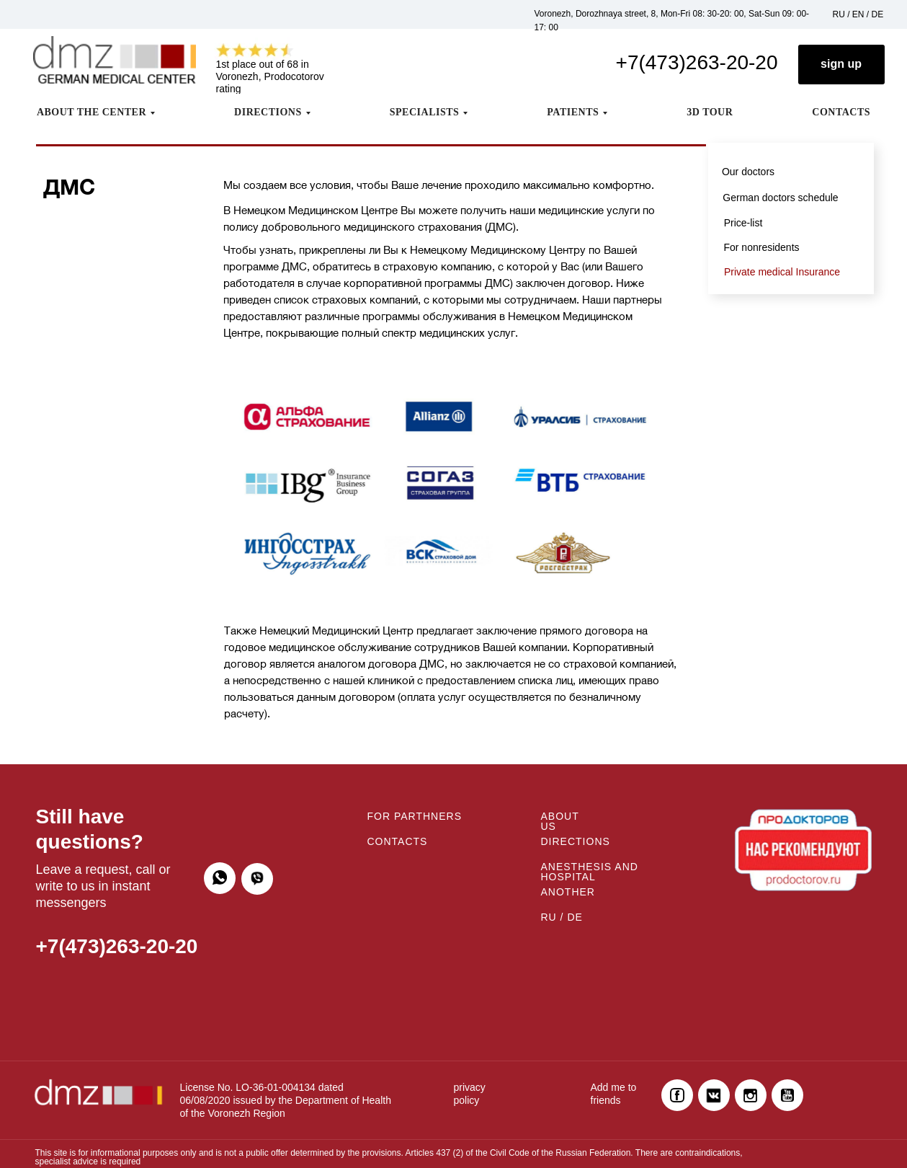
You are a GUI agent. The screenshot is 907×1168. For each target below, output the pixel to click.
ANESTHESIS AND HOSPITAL (589, 872)
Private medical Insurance (782, 272)
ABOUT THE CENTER (91, 112)
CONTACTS (841, 112)
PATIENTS (573, 112)
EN (858, 14)
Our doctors (748, 171)
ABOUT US (560, 821)
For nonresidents (761, 247)
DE (878, 14)
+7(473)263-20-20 (697, 62)
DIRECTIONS (268, 112)
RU (839, 14)
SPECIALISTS (425, 112)
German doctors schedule (780, 197)
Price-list (743, 223)
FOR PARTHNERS (415, 816)
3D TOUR (710, 112)
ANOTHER (568, 892)
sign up (841, 64)
